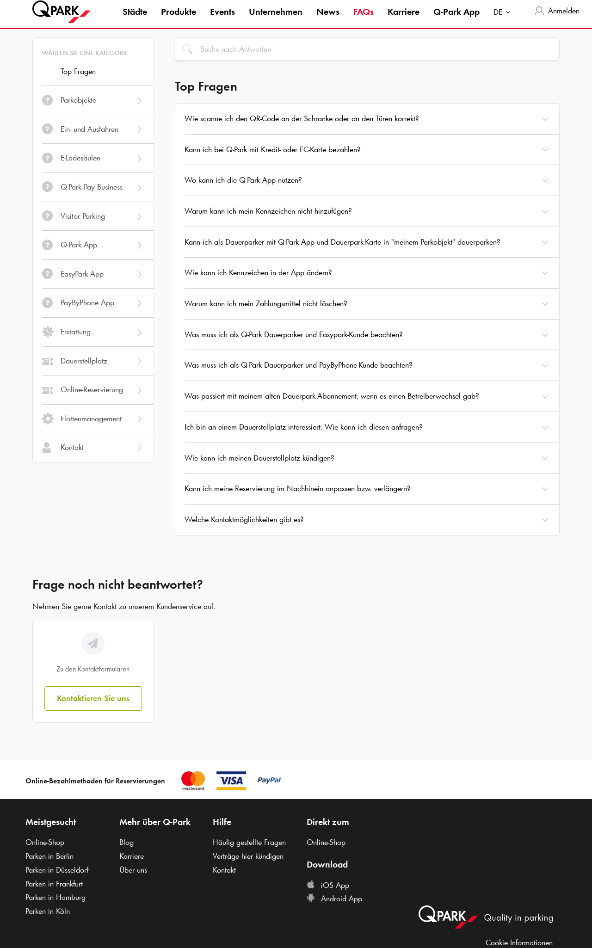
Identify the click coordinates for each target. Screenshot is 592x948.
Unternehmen (275, 20)
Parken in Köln (47, 911)
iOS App (328, 885)
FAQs (363, 20)
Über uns (133, 870)
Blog (126, 842)
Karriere (403, 20)
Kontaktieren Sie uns (93, 698)
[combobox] (503, 22)
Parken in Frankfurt (54, 884)
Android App (334, 898)
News (327, 20)
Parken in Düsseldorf (56, 870)
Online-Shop (44, 842)
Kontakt (224, 870)
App (456, 20)
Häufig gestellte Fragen (249, 842)
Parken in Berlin (49, 856)
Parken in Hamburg (55, 897)
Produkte (178, 20)
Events (222, 20)
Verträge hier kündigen (248, 856)
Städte (135, 20)
